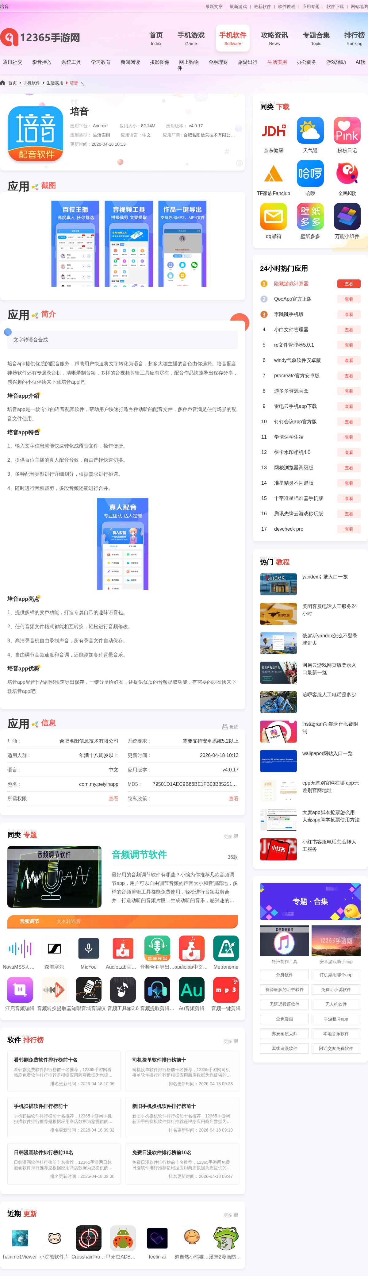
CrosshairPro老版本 (88, 1242)
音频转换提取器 (54, 994)
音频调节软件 (139, 855)
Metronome (226, 953)
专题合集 (316, 39)
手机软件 (232, 39)
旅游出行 (248, 62)
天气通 (310, 135)
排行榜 (354, 39)
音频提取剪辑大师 (157, 994)
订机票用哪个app (336, 974)
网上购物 (189, 62)
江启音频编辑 (20, 994)
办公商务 (306, 62)
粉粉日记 (347, 135)
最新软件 (262, 6)
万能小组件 (347, 221)
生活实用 (277, 62)
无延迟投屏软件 (285, 1004)
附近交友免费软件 (336, 1048)
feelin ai (157, 1242)
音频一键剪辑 (226, 994)
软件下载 (335, 6)
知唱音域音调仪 (88, 994)
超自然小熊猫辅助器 (191, 1242)
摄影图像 (160, 62)
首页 (156, 39)
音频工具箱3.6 (123, 994)
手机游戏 (191, 39)
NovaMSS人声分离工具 (20, 953)
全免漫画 (284, 1019)
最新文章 (214, 6)
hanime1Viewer (20, 1242)
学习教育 (101, 62)
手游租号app (336, 1019)
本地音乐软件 (336, 1033)
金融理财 (218, 62)
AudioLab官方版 (123, 953)
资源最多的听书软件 (284, 989)
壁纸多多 (310, 221)
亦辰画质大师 (284, 1033)
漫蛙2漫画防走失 (226, 1242)
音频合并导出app (157, 953)
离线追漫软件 (284, 1048)
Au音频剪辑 (192, 994)
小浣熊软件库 (54, 1242)
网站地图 (359, 6)
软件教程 (286, 6)
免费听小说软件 (336, 989)
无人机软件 (336, 1004)
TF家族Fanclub (273, 178)
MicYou (89, 953)
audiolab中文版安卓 (191, 953)
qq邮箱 (273, 221)
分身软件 (284, 974)
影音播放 (42, 62)
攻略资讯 (274, 39)
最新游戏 (238, 6)
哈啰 (310, 178)
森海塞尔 (54, 953)
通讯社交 (12, 62)
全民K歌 (347, 178)
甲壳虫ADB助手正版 (123, 1242)
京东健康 (273, 135)
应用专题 (311, 6)
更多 (228, 836)
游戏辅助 (336, 62)
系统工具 (71, 62)
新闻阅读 (130, 62)
